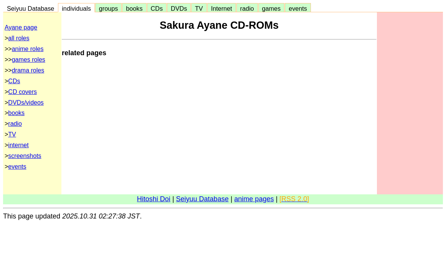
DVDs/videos (25, 102)
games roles (28, 59)
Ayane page (21, 27)
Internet (222, 8)
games (271, 8)
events (298, 8)
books (134, 8)
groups (109, 8)
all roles (18, 38)
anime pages (254, 199)
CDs (156, 8)
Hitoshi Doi (153, 199)
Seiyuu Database (30, 8)
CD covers (22, 92)
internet (18, 145)
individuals (76, 8)
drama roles (28, 70)
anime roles (28, 49)
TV (199, 8)
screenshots (24, 156)
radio (247, 8)
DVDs (178, 8)
